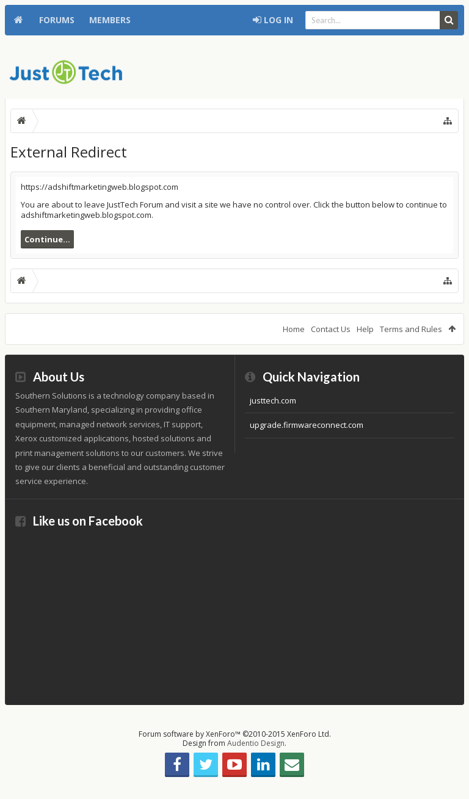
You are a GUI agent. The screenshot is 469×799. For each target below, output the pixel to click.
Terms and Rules (411, 329)
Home (18, 20)
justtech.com (273, 400)
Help (365, 329)
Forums (57, 20)
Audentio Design (256, 743)
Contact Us (331, 329)
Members (110, 20)
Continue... (47, 239)
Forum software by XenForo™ (235, 734)
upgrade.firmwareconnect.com (306, 424)
